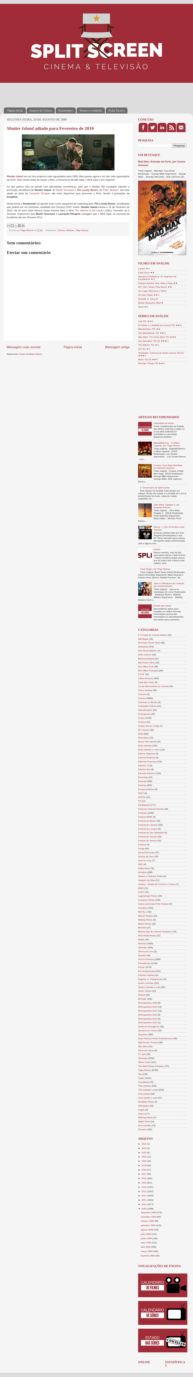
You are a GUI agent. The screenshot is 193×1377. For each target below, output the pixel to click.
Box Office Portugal (147, 670)
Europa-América (146, 789)
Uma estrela (144, 1094)
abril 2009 (146, 1247)
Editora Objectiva (146, 753)
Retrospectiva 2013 (147, 1018)
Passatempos (65, 110)
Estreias (142, 785)
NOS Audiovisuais (147, 935)
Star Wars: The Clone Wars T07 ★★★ (157, 337)
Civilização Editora (147, 706)
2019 (144, 1165)
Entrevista (143, 777)
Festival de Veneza (147, 840)
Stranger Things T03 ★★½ (151, 363)
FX (139, 801)
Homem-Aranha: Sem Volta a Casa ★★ (157, 283)
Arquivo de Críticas (41, 110)
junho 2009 (146, 1238)
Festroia (142, 844)
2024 (144, 1144)
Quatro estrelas (145, 983)
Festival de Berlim (147, 821)
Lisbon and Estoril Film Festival (153, 904)
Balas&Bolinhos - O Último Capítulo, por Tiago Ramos (167, 444)
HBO (140, 864)
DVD (140, 734)
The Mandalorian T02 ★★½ (152, 333)
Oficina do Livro (145, 951)
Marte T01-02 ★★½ (148, 359)
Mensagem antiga (117, 347)
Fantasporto (144, 805)
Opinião (142, 955)
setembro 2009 (148, 1225)
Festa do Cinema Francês (150, 809)
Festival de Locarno (147, 829)
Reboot (141, 995)
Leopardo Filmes (146, 900)
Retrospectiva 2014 (147, 1022)
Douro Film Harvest (147, 741)
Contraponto (144, 714)
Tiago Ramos (81, 230)
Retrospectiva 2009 (147, 1003)
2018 (144, 1170)
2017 (144, 1174)
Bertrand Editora (146, 658)
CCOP (141, 674)
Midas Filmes (144, 923)
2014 (144, 1187)
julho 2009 (146, 1234)
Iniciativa (142, 872)
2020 (144, 1161)
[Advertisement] (73, 92)
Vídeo (141, 1113)
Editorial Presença (147, 761)
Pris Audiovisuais (146, 971)
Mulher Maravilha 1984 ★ (150, 303)
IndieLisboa (143, 868)
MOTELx (142, 912)
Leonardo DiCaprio (39, 193)
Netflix (141, 939)
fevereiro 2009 (148, 1255)
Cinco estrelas (145, 690)
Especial (142, 781)
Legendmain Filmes (147, 896)
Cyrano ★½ (144, 268)
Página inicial (15, 110)
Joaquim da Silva (146, 880)
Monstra (142, 927)
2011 (144, 1200)
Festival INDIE (145, 817)
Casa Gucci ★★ (146, 272)
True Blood (143, 1082)
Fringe (141, 848)
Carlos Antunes (145, 678)
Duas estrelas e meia (148, 749)
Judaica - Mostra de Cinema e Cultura (156, 884)
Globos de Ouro (146, 856)
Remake (142, 999)
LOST (141, 892)
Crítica (141, 718)
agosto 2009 (147, 1229)
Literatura (142, 908)
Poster (141, 967)
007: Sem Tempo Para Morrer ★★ (155, 287)
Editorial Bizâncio (146, 757)
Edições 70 (143, 765)
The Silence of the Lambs (89, 210)
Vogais (141, 1109)
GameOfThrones (146, 852)
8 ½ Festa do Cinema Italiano (152, 635)
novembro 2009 (149, 1217)
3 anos (157, 549)
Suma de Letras (146, 1050)
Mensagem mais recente (23, 347)
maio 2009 (146, 1242)
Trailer (141, 1078)
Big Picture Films (146, 662)
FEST (141, 793)
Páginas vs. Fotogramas (150, 979)
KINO (141, 888)
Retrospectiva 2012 (147, 1014)
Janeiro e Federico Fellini (150, 876)
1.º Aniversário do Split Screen (155, 487)
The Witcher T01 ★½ (148, 345)
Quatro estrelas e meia (149, 987)
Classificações (145, 710)
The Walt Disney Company (151, 1066)
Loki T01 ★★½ (145, 321)
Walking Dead (145, 1117)
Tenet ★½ (143, 307)
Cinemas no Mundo (147, 702)
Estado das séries (162, 605)
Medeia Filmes (145, 920)
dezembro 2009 (149, 1212)
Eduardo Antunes (146, 773)
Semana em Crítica (147, 1030)
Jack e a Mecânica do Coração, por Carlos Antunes (169, 584)
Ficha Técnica (117, 110)
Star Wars (143, 1046)
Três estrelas (144, 1086)
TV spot (142, 1054)
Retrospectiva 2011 (147, 1010)
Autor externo (144, 654)
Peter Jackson (110, 190)
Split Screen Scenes (148, 1042)
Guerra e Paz (144, 860)
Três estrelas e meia (148, 1090)
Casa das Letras (146, 682)
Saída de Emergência (148, 1026)
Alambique (143, 639)
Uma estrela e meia (147, 1097)
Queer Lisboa (144, 991)
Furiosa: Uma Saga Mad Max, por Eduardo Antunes (168, 466)
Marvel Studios (145, 916)
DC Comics (143, 730)
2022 (144, 1152)
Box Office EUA (145, 666)
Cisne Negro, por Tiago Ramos (155, 569)
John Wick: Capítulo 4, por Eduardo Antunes (167, 506)
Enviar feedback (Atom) (30, 354)
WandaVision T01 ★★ (149, 329)
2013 (144, 1191)
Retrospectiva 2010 (147, 1007)
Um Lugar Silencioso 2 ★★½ (152, 291)
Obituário (142, 947)
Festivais (142, 813)
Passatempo (144, 963)
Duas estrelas (145, 745)
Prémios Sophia (146, 975)
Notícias (70, 230)
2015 (144, 1182)
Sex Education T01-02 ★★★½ (153, 341)
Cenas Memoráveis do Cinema (153, 686)
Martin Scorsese (65, 190)
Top (140, 1074)
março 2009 (147, 1251)
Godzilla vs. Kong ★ (148, 299)
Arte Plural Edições (147, 650)
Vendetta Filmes (146, 1101)
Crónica (142, 722)
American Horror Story (149, 642)
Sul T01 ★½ (144, 349)
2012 (144, 1195)
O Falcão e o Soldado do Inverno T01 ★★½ (160, 325)
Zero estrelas (144, 1125)
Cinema (61, 230)
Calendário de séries (164, 423)
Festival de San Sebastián (151, 832)
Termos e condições (90, 110)
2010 (144, 1204)
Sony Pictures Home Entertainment (155, 1038)
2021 (144, 1156)
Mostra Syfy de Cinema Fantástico (155, 931)
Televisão (142, 1058)
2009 (144, 1208)
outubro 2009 (147, 1221)
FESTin (142, 797)
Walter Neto (144, 1121)
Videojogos (143, 1105)
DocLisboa (143, 737)
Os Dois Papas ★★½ (149, 295)
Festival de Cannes (147, 825)
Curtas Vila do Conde (148, 726)
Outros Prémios (145, 959)
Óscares (142, 1129)
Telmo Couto (144, 1062)
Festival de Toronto (147, 836)
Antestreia (143, 646)
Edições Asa (144, 769)
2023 (144, 1148)
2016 (144, 1178)
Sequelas (142, 1034)
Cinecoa (142, 694)
